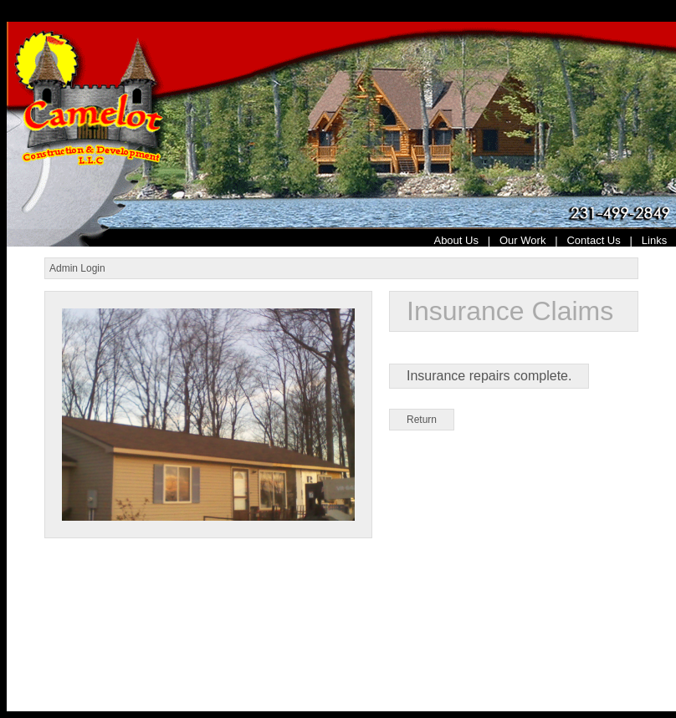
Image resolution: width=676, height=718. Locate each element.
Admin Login (77, 268)
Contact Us (593, 240)
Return (422, 419)
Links (659, 240)
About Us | (466, 240)
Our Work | (532, 240)
